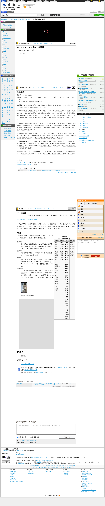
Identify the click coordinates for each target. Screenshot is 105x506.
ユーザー (26, 111)
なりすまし (30, 115)
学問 (4, 51)
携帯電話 (32, 224)
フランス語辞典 (86, 481)
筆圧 (55, 125)
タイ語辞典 (84, 484)
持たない (24, 143)
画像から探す (31, 473)
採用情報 (66, 474)
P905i (66, 288)
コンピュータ (6, 38)
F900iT (56, 253)
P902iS (66, 279)
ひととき (83, 220)
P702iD (66, 292)
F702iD (56, 277)
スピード (69, 125)
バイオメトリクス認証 (35, 97)
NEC (48, 137)
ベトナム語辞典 (86, 486)
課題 (25, 141)
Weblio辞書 (21, 463)
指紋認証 (54, 135)
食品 (4, 66)
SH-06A (71, 252)
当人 (42, 141)
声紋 (18, 250)
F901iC (56, 255)
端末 (36, 224)
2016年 (43, 137)
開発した (53, 137)
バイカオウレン (83, 142)
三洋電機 (45, 275)
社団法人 (34, 162)
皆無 (49, 113)
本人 (56, 113)
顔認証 (48, 135)
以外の (24, 115)
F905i (56, 272)
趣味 (4, 59)
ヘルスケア (6, 57)
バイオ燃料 (82, 121)
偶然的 (70, 141)
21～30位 (94, 203)
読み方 (19, 95)
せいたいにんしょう (28, 95)
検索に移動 (33, 219)
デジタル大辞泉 (24, 43)
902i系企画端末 (83, 88)
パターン (56, 133)
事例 (27, 148)
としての (61, 153)
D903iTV (62, 253)
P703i (66, 294)
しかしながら (25, 153)
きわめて (64, 113)
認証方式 (56, 153)
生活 (4, 55)
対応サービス (83, 81)
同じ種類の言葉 (13, 19)
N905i (66, 252)
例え (69, 123)
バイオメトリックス (27, 151)
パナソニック (27, 264)
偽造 (18, 130)
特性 (22, 107)
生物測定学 (60, 151)
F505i (56, 244)
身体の (37, 133)
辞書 (3, 1)
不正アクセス (42, 115)
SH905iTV (72, 246)
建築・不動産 (6, 48)
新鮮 (82, 209)
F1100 (56, 270)
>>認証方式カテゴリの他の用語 (67, 172)
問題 (61, 143)
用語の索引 (39, 43)
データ (23, 130)
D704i (61, 248)
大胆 (82, 231)
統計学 (49, 151)
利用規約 (12, 476)
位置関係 (36, 125)
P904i (66, 287)
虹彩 (59, 105)
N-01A (66, 263)
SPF (28, 170)
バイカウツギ (83, 138)
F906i (56, 275)
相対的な (31, 125)
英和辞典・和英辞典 (87, 474)
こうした (70, 143)
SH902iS (67, 314)
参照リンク (20, 160)
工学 (4, 46)
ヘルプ (102, 1)
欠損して (45, 117)
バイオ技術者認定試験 (85, 117)
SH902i (66, 312)
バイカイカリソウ (84, 136)
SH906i (71, 255)
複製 (73, 127)
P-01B (66, 309)
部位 (40, 117)
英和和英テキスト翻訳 (26, 421)
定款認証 (50, 383)
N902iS (66, 246)
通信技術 (24, 19)
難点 (73, 117)
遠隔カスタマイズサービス (86, 100)
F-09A (56, 287)
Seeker (34, 170)
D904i (61, 255)
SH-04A (71, 248)
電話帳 (38, 226)
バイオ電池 (82, 131)
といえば (46, 153)
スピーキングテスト (9, 137)
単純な (46, 127)
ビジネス (5, 33)
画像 (49, 127)
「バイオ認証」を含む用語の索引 (27, 440)
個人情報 (47, 226)
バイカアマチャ (83, 133)
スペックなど (83, 108)
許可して (33, 143)
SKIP (31, 170)
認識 (44, 162)
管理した (48, 125)
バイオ (81, 104)
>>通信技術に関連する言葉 (68, 386)
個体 (70, 105)
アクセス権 (34, 141)
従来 (54, 145)
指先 (74, 123)
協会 (51, 162)
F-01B (56, 285)
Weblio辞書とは (13, 471)
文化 (4, 53)
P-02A (66, 301)
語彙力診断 (7, 135)
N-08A (66, 266)
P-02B (66, 311)
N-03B (66, 274)
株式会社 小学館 (20, 454)
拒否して (47, 141)
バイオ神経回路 (83, 127)
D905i (61, 257)
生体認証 (22, 53)
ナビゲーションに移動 (23, 219)
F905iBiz (57, 274)
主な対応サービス (84, 84)
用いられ (70, 153)
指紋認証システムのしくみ (25, 164)
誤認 (58, 143)
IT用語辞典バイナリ (25, 88)
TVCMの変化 (83, 97)
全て (3, 31)
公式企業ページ (68, 471)
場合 (54, 117)
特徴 (64, 115)
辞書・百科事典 (7, 72)
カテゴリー (61, 87)
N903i (66, 248)
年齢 (82, 212)
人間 (28, 143)
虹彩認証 (42, 135)
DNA (25, 135)
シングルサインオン (56, 170)
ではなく (64, 141)
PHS (36, 367)
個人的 (32, 123)
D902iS (62, 250)
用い (45, 111)
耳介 (21, 135)
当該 (37, 117)
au (39, 275)
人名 (4, 68)
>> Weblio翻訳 (99, 237)
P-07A (66, 305)
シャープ (34, 264)
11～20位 (87, 203)
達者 (82, 214)
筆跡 (49, 105)
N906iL (66, 261)
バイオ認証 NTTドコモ (27, 364)
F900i (56, 250)
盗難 (27, 130)
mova (41, 246)
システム (47, 162)
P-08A (66, 307)
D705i (61, 246)
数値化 (41, 123)
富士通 (44, 244)
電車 (4, 40)
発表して (59, 137)
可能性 (56, 141)
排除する (21, 145)
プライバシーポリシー (15, 478)
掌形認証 (66, 135)
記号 (3, 123)
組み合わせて (67, 145)
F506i (56, 246)
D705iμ (62, 244)
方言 (4, 70)
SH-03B (71, 253)
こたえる (83, 228)
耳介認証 (37, 137)
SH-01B (71, 250)
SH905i (71, 244)
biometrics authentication (28, 101)
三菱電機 (23, 253)
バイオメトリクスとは (23, 162)
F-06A (56, 290)
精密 (82, 226)
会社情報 (66, 473)
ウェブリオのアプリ (33, 471)
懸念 (42, 113)
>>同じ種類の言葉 (56, 386)
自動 (41, 162)
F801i (81, 106)
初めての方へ (93, 12)
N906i (66, 257)
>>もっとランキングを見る (96, 234)
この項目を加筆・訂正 (62, 367)
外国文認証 (40, 384)
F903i (56, 263)
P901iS (66, 275)
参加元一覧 (101, 12)
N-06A (66, 264)
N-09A (66, 268)
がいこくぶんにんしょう (49, 384)
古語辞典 (46, 1)
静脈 (52, 105)
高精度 (69, 113)
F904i (56, 268)
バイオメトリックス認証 (50, 97)
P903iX (56, 264)
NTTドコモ (25, 224)
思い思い (83, 217)
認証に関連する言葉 (22, 383)
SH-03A (56, 283)
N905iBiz (67, 255)
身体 (31, 111)
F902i (56, 259)
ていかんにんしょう (57, 383)
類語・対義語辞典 (11, 1)
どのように (29, 113)
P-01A (66, 300)
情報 (19, 19)
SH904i (66, 318)
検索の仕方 (12, 473)
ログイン (87, 1)
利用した (27, 107)
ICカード (22, 113)
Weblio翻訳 (84, 476)
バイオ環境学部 (83, 123)
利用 (26, 133)
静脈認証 (60, 135)
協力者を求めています (30, 370)
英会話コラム (7, 128)
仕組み (36, 107)
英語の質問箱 (7, 133)
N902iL (66, 244)
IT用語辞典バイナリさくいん (41, 457)
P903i (66, 281)
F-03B (56, 288)
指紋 (42, 105)
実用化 (24, 137)
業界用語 (5, 35)
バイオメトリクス (63, 97)
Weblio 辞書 (95, 1)
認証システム (47, 145)
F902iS (56, 261)
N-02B (66, 272)
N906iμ (66, 259)
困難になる (65, 117)
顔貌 (70, 133)
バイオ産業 (82, 125)
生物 (68, 105)
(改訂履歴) (39, 462)
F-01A (56, 279)
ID (57, 145)
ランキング (46, 43)
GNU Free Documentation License (44, 460)
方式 (34, 105)
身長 (82, 206)
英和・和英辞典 (21, 1)
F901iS (56, 257)
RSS (59, 495)
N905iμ (66, 253)
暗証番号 (64, 226)
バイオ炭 (81, 119)
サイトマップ (13, 479)
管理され (60, 123)
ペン (64, 125)
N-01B (66, 270)
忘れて (68, 111)
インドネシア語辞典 (87, 483)
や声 (45, 105)
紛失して (35, 113)
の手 (37, 111)
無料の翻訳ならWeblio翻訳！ (29, 6)
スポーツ (5, 61)
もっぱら (51, 153)
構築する (23, 148)
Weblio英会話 (7, 131)
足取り (82, 223)
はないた (66, 127)
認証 (29, 19)
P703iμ (66, 296)
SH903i (66, 316)
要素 (51, 123)
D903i (61, 252)
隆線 (26, 125)
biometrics (39, 101)
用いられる (27, 123)
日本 (38, 162)
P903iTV (67, 283)
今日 (30, 153)
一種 (37, 105)
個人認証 (28, 105)
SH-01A (56, 281)
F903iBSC (57, 266)
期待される (32, 133)
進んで (29, 137)
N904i (66, 250)
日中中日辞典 (30, 1)
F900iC (56, 252)
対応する (68, 151)
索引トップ (33, 43)
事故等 (22, 117)
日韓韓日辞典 (39, 1)
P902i (66, 277)
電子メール (32, 226)
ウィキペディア (24, 209)
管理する (54, 127)
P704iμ (66, 298)
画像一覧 (55, 87)
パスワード (58, 111)
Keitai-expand (39, 372)
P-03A (66, 303)
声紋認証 (44, 170)
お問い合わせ (49, 471)
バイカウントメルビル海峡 (86, 140)
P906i (66, 290)
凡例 (51, 43)
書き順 (60, 125)
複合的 (48, 123)
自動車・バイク (7, 42)
